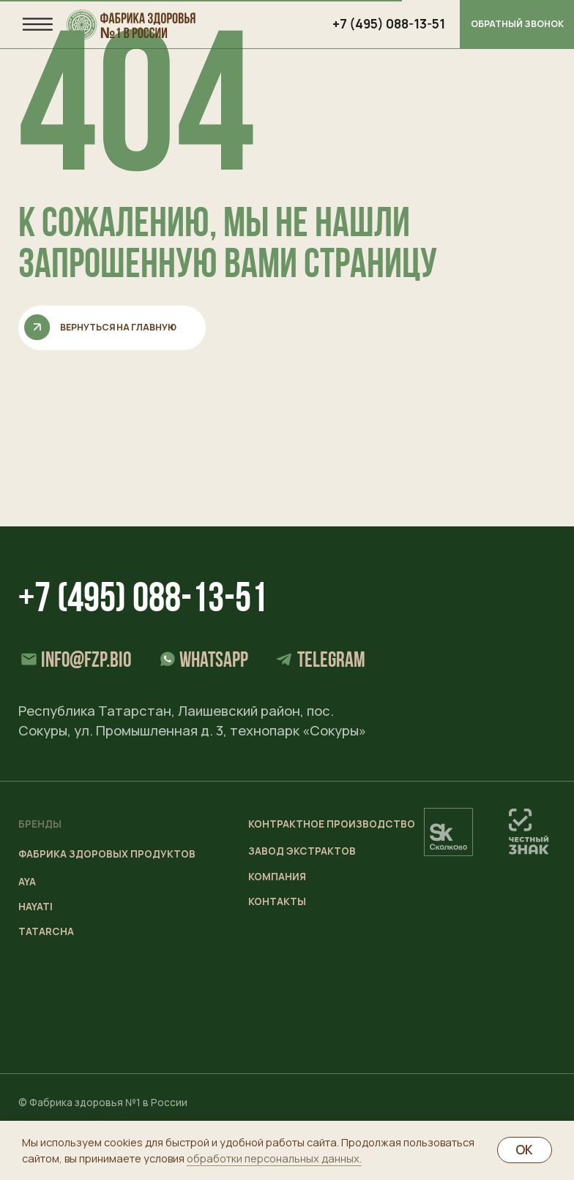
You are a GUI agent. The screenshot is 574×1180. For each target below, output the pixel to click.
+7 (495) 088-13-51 (142, 600)
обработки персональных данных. (274, 1158)
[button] (517, 24)
